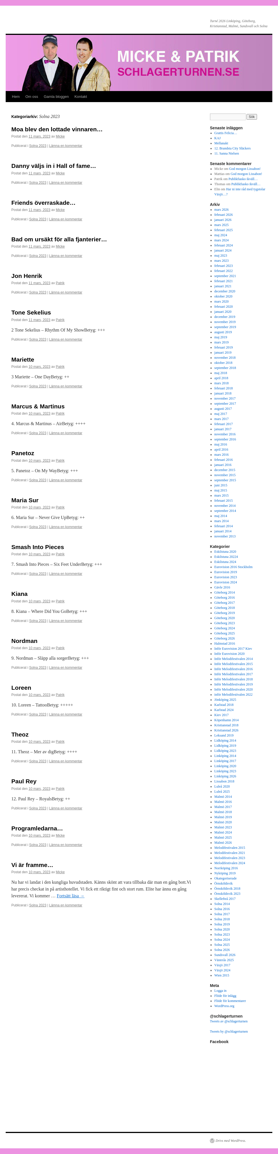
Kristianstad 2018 (226, 725)
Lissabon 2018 (224, 781)
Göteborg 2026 (224, 638)
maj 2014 (220, 516)
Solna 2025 (222, 945)
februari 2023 (223, 266)
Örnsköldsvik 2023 (227, 894)
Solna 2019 (222, 924)
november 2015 (225, 475)
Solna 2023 (38, 146)
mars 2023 (221, 261)
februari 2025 (223, 230)
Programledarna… (37, 828)
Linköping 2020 (225, 766)
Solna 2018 (222, 919)
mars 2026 (221, 210)
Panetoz (22, 453)
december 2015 (224, 470)
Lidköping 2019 (225, 746)
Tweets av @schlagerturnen (229, 1021)
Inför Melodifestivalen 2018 (233, 679)
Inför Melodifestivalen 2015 (233, 664)
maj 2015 (220, 490)
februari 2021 (223, 281)
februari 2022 (223, 271)
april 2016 (221, 450)
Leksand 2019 (224, 735)
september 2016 (225, 439)
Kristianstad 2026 (226, 730)
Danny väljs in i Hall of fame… (53, 166)
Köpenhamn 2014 (226, 720)
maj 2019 (220, 337)
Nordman (24, 641)
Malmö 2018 (223, 812)
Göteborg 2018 (224, 608)
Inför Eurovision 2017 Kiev (233, 649)
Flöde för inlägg (225, 996)
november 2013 (225, 536)
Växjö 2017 (222, 965)
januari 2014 (222, 531)
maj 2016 (220, 444)
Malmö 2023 (223, 827)
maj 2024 (220, 235)
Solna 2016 (222, 909)
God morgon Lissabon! (245, 169)
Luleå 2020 (222, 786)
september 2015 (225, 480)
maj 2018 (220, 373)
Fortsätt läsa (71, 895)
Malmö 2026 (223, 843)
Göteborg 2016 (224, 598)
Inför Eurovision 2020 (229, 654)
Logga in (220, 991)
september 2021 (225, 276)
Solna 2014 (222, 904)
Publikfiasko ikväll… (243, 179)
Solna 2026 (222, 950)
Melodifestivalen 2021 (229, 853)
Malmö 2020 (223, 822)
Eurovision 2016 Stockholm (233, 567)
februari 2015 (223, 501)
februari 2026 (223, 215)
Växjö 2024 (222, 970)
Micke (60, 136)
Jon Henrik (26, 276)
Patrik (60, 283)
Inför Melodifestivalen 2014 (233, 659)
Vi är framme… (32, 865)
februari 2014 (223, 526)
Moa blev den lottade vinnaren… (57, 129)
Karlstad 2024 (224, 710)
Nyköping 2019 (225, 873)
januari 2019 (222, 353)
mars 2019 (221, 342)
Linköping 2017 (225, 761)
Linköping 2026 (225, 776)
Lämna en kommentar (65, 146)
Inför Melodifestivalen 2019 (233, 684)
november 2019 (225, 322)
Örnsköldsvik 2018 (227, 889)
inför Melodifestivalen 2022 (233, 695)
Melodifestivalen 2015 (229, 848)
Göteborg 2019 (224, 613)
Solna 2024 (222, 940)
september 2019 (225, 327)
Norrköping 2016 (226, 868)
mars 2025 (221, 225)
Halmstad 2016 (224, 643)
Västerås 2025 (224, 960)
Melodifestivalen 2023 (229, 858)
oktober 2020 (223, 296)
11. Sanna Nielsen (226, 153)
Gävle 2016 (222, 587)
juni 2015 (221, 485)
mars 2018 (221, 383)
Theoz (20, 734)
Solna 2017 (222, 914)
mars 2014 (221, 521)
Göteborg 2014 (224, 592)
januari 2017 (222, 429)
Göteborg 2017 (224, 603)
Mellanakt (221, 143)
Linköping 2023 (225, 771)
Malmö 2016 (223, 802)
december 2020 (224, 291)
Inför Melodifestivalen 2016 (233, 669)
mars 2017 (221, 419)
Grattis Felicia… (225, 133)
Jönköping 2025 (225, 700)
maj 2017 (220, 414)
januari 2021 (222, 286)
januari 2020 (222, 312)
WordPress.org (224, 1006)
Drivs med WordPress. (231, 1141)
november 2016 (225, 434)
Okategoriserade (225, 878)
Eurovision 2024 (225, 582)
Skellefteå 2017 (225, 899)
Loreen (21, 687)
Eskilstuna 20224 (226, 557)
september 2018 (225, 368)
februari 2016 (223, 460)
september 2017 (225, 404)
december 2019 (224, 317)
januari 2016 (222, 465)
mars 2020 (221, 301)
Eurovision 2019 (225, 572)
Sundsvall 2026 (224, 955)
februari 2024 (223, 245)
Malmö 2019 (223, 817)
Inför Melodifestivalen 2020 (233, 689)
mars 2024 (221, 240)
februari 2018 (223, 388)
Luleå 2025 (222, 792)
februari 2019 (223, 347)
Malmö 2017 (223, 807)
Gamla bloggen (56, 96)
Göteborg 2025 (224, 633)
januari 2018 (222, 393)
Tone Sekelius (31, 312)
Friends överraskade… (43, 202)
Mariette (22, 359)
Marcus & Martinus (38, 406)
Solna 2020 (222, 929)
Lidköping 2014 (225, 740)
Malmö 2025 (223, 837)
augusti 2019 (223, 332)
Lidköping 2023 (225, 751)
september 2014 (225, 511)
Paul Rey (24, 781)
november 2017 (225, 398)
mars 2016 (221, 455)
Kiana (19, 593)
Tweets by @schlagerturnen (229, 1031)
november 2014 (225, 506)
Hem (16, 96)
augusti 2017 (223, 409)
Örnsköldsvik (223, 883)
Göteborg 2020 (224, 618)
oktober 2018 (223, 363)
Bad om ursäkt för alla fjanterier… (59, 239)
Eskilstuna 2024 (225, 562)
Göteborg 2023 (224, 623)
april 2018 (221, 378)
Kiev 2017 (221, 715)
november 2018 (225, 358)
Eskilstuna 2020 (225, 552)
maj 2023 (220, 256)
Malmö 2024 (223, 832)
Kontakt (80, 96)
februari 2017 (223, 424)
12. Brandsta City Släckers (232, 148)
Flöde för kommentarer (230, 1001)
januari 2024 (222, 250)
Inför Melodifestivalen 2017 (233, 674)
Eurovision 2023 (225, 577)
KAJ (217, 138)
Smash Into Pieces (37, 547)
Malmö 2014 (223, 797)
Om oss (31, 96)
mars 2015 (221, 495)
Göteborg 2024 (224, 628)
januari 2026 (222, 220)
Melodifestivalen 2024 (229, 863)
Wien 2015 (221, 975)
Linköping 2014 (225, 756)
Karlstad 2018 (224, 705)
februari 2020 (223, 307)
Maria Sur (25, 500)
